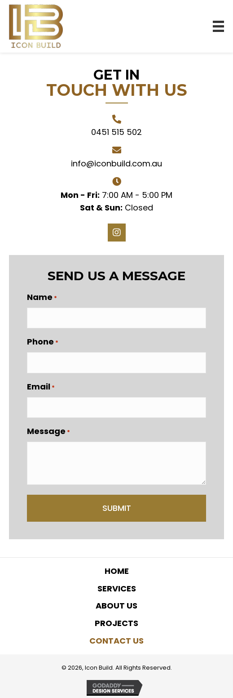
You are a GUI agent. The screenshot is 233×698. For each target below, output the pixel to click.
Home (117, 571)
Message (48, 431)
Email (41, 387)
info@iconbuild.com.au (116, 163)
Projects (116, 623)
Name (42, 297)
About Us (116, 605)
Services (116, 588)
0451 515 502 (116, 132)
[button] (117, 233)
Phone (42, 342)
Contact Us (116, 640)
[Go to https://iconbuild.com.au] (36, 26)
